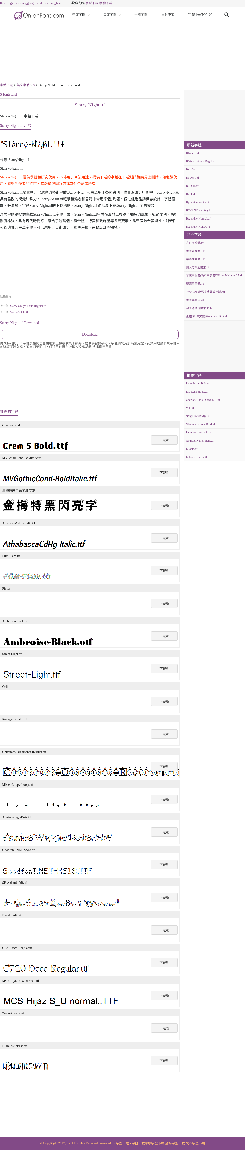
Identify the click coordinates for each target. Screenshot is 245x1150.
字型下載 (91, 3)
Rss (2, 3)
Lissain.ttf (191, 448)
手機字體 (140, 14)
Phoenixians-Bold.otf (198, 383)
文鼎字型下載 (195, 1143)
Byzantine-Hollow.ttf (198, 226)
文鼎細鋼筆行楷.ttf (197, 416)
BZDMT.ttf (192, 177)
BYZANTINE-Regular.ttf (200, 210)
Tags (10, 3)
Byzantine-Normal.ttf (198, 218)
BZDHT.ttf (192, 185)
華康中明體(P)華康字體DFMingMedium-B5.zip (214, 275)
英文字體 (109, 14)
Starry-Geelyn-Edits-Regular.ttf (28, 306)
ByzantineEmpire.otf (198, 202)
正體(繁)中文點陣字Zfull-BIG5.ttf (206, 316)
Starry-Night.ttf (90, 104)
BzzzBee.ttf (192, 169)
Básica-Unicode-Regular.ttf (201, 161)
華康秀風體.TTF (196, 259)
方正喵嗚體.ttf (195, 242)
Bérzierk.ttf (192, 153)
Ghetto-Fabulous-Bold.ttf (200, 424)
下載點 (164, 440)
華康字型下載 (154, 1143)
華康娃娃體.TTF (196, 251)
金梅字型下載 (175, 1143)
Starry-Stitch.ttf (19, 312)
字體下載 (105, 3)
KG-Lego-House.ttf (197, 391)
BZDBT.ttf (192, 194)
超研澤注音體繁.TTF (199, 308)
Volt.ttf (190, 408)
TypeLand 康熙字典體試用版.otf (205, 291)
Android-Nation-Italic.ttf (200, 440)
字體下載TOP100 (200, 14)
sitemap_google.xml (28, 3)
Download (90, 334)
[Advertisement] (122, 53)
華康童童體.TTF (196, 283)
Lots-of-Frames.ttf (196, 457)
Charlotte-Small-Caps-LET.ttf (203, 399)
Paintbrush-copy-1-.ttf (198, 432)
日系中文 (167, 14)
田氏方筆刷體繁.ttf (197, 267)
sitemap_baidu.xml (56, 3)
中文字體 (78, 14)
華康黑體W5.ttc (195, 300)
